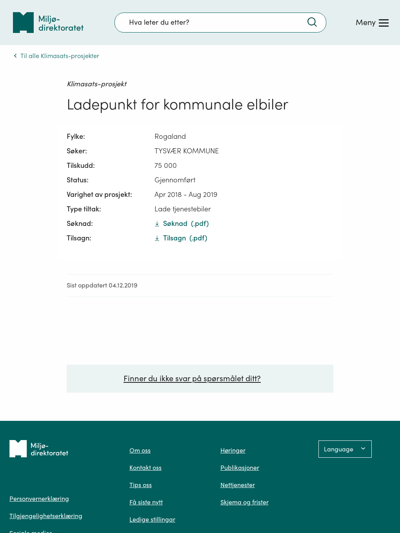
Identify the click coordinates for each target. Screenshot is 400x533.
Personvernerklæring (39, 498)
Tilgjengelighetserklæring (45, 516)
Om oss (140, 450)
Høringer (232, 450)
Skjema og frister (244, 502)
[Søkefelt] (220, 22)
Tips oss (140, 485)
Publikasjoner (239, 467)
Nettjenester (237, 485)
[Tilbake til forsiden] (48, 22)
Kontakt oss (145, 467)
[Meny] (372, 22)
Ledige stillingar (152, 519)
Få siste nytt (146, 502)
